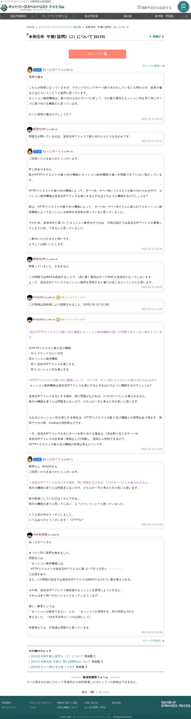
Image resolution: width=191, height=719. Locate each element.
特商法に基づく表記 (67, 702)
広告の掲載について (67, 707)
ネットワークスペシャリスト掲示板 (60, 27)
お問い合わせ (91, 702)
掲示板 (128, 16)
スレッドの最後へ (153, 65)
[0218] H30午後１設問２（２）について (57, 656)
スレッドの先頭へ (153, 640)
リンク (32, 707)
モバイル (104, 692)
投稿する (158, 36)
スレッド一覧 (97, 54)
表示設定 (116, 702)
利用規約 (6, 702)
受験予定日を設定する (156, 7)
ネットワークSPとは (54, 16)
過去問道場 (91, 16)
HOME (31, 27)
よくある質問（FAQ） (95, 707)
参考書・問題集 (164, 16)
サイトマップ (9, 707)
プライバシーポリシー (40, 702)
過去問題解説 (18, 16)
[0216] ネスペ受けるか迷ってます (53, 666)
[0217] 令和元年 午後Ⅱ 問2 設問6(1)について (61, 661)
